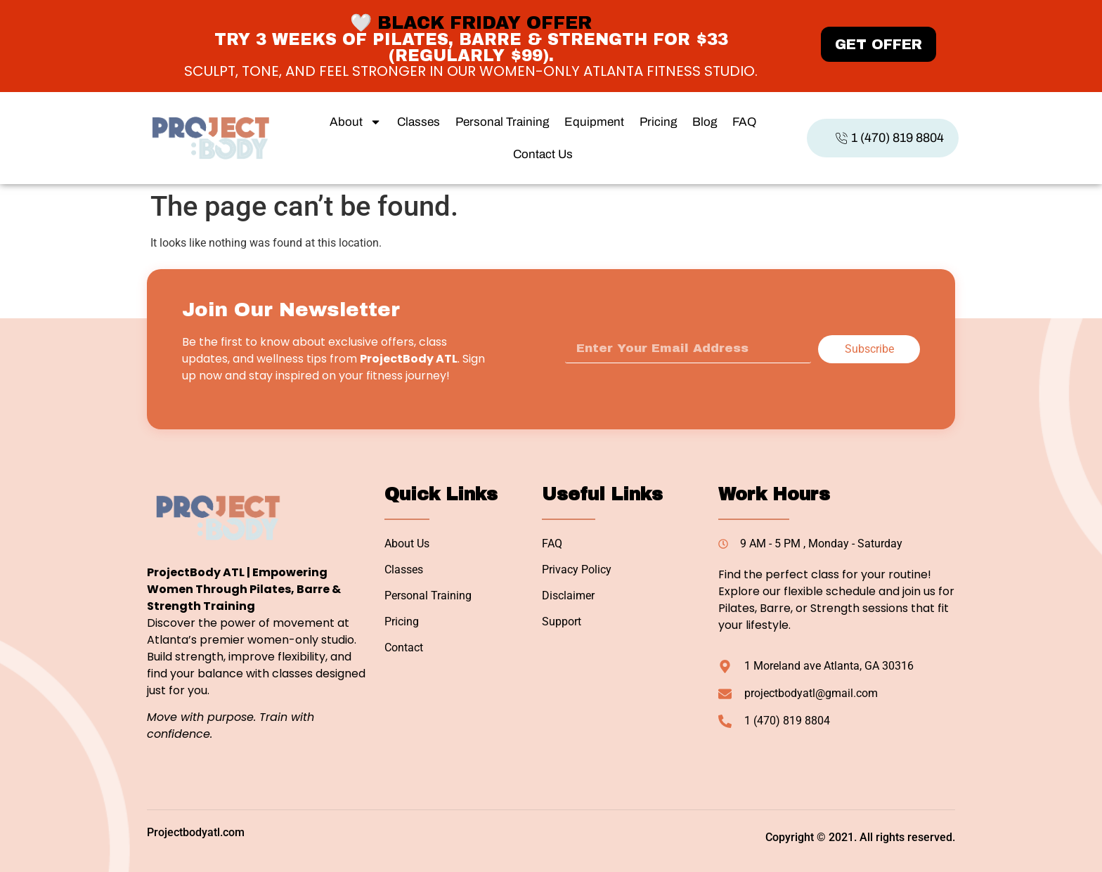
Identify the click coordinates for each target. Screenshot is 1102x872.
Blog (704, 122)
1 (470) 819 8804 (889, 138)
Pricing (658, 122)
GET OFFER (878, 44)
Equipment (594, 122)
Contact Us (543, 154)
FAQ (744, 122)
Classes (418, 122)
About (356, 122)
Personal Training (502, 122)
